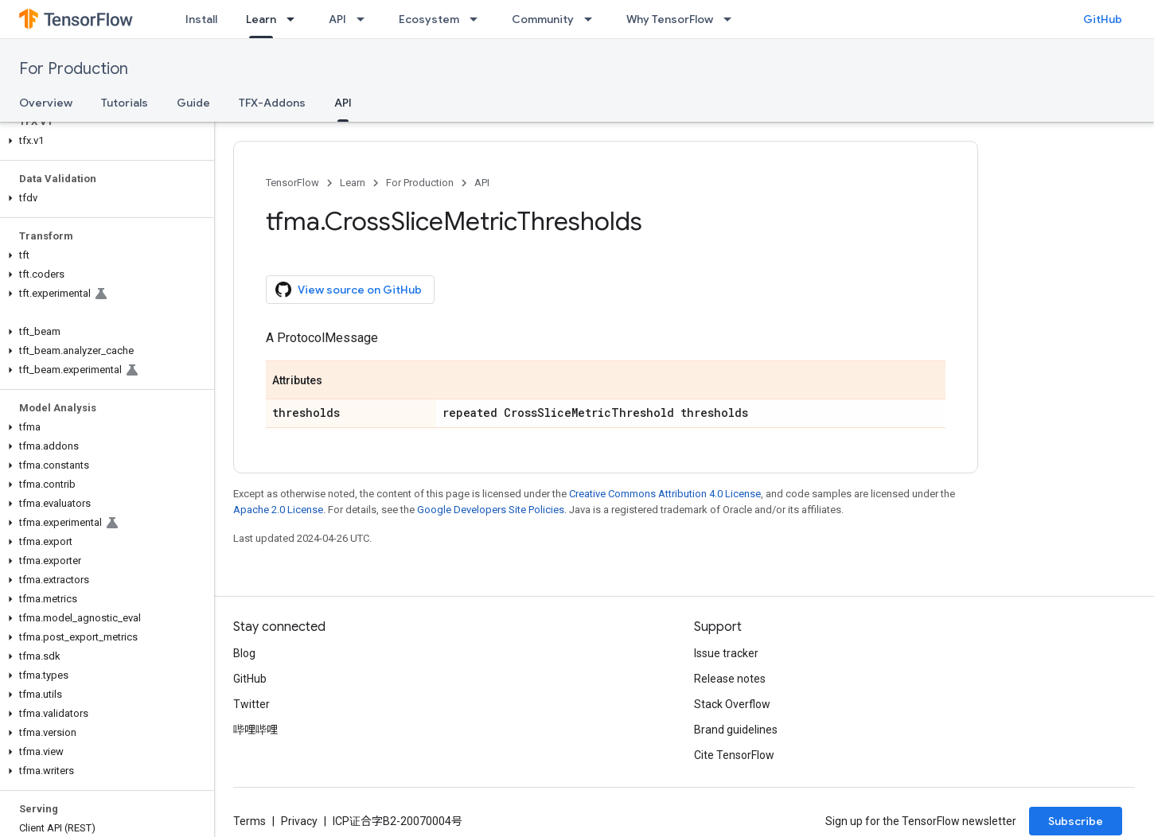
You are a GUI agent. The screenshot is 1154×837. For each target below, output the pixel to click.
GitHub (1102, 19)
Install (201, 19)
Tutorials (124, 102)
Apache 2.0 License (278, 510)
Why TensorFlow (669, 19)
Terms (249, 821)
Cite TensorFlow (734, 755)
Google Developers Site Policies (490, 510)
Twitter (251, 704)
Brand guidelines (736, 729)
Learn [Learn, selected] (261, 19)
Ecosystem (429, 19)
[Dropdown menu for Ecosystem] (478, 19)
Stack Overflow (732, 704)
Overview (45, 102)
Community (543, 19)
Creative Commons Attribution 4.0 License (665, 494)
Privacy (299, 821)
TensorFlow (292, 183)
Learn (352, 183)
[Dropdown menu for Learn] (295, 19)
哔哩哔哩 (255, 729)
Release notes (730, 678)
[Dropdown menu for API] (365, 19)
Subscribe (1075, 821)
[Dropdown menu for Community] (593, 19)
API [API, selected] (343, 102)
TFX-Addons (272, 102)
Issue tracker (726, 653)
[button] (104, 140)
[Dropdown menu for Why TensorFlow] (732, 19)
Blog (244, 653)
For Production (73, 69)
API (337, 19)
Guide (193, 102)
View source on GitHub (348, 290)
